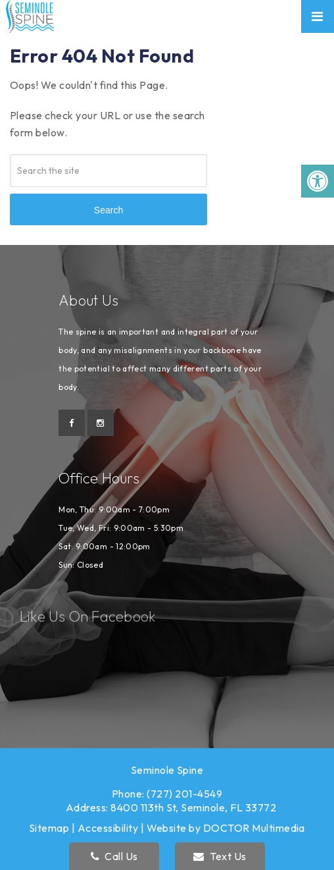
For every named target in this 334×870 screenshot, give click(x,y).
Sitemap (49, 827)
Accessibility (108, 827)
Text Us (219, 856)
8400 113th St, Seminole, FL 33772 (193, 807)
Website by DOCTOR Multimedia (226, 827)
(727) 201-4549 (184, 793)
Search (108, 210)
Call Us (114, 856)
